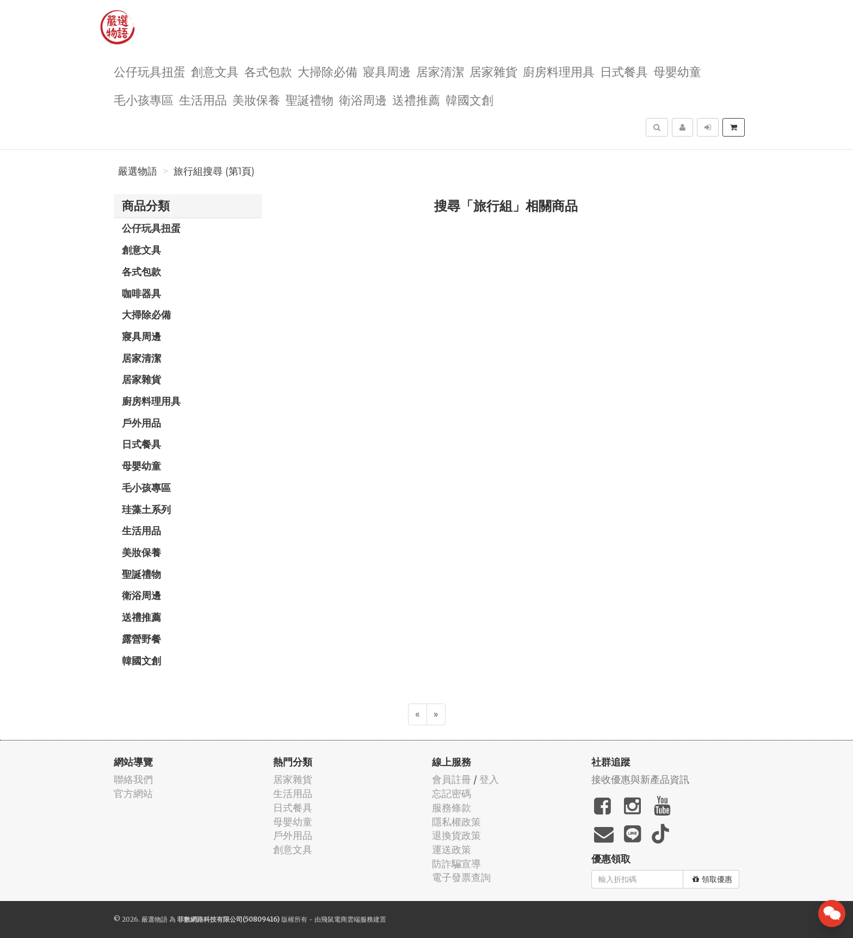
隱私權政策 (456, 822)
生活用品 (203, 99)
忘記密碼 (451, 793)
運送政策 (451, 849)
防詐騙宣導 (456, 863)
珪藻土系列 (146, 509)
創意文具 (215, 71)
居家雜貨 (493, 71)
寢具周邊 (387, 71)
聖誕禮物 (309, 99)
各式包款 (268, 71)
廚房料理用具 (559, 71)
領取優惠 (712, 879)
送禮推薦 (416, 99)
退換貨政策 (456, 835)
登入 (489, 779)
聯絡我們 (133, 779)
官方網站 (133, 793)
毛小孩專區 (144, 99)
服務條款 (451, 807)
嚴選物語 (137, 171)
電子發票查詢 (461, 877)
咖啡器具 (141, 293)
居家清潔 (440, 71)
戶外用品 (141, 423)
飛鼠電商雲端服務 (347, 919)
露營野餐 (141, 639)
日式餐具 (624, 71)
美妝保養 (256, 99)
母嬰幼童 (677, 71)
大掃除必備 (327, 71)
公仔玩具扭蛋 (150, 71)
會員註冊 (451, 779)
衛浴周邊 (363, 99)
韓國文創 (469, 99)
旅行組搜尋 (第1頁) (214, 171)
